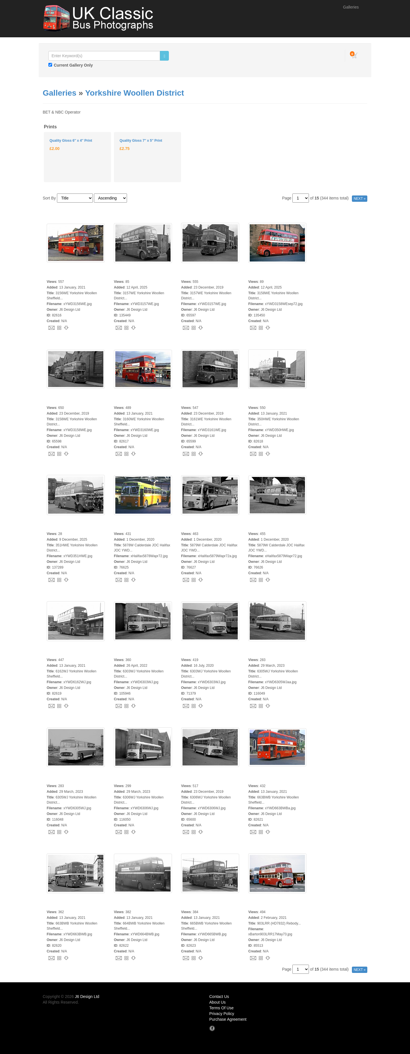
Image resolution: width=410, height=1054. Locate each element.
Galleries (351, 7)
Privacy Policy (221, 1013)
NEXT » (360, 199)
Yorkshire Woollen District (134, 92)
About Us (217, 1002)
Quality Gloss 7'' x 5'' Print (141, 141)
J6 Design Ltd (87, 996)
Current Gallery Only (73, 65)
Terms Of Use (221, 1008)
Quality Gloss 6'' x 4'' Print (71, 141)
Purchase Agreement (228, 1019)
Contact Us (219, 996)
